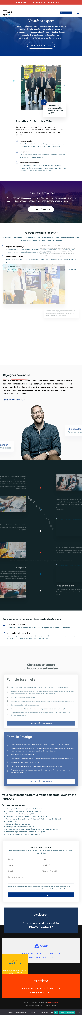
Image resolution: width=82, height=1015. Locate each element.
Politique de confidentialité (67, 1012)
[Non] (80, 1012)
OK (56, 1012)
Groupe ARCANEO (52, 1002)
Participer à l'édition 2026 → (15, 400)
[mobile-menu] (77, 13)
